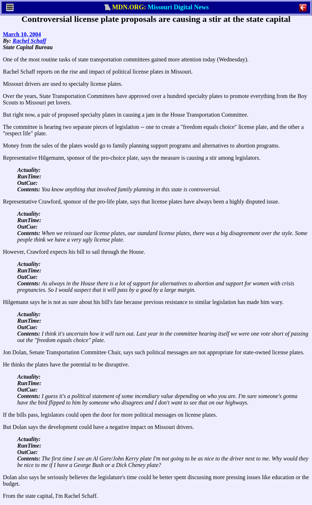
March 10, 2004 (22, 34)
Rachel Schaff (29, 41)
